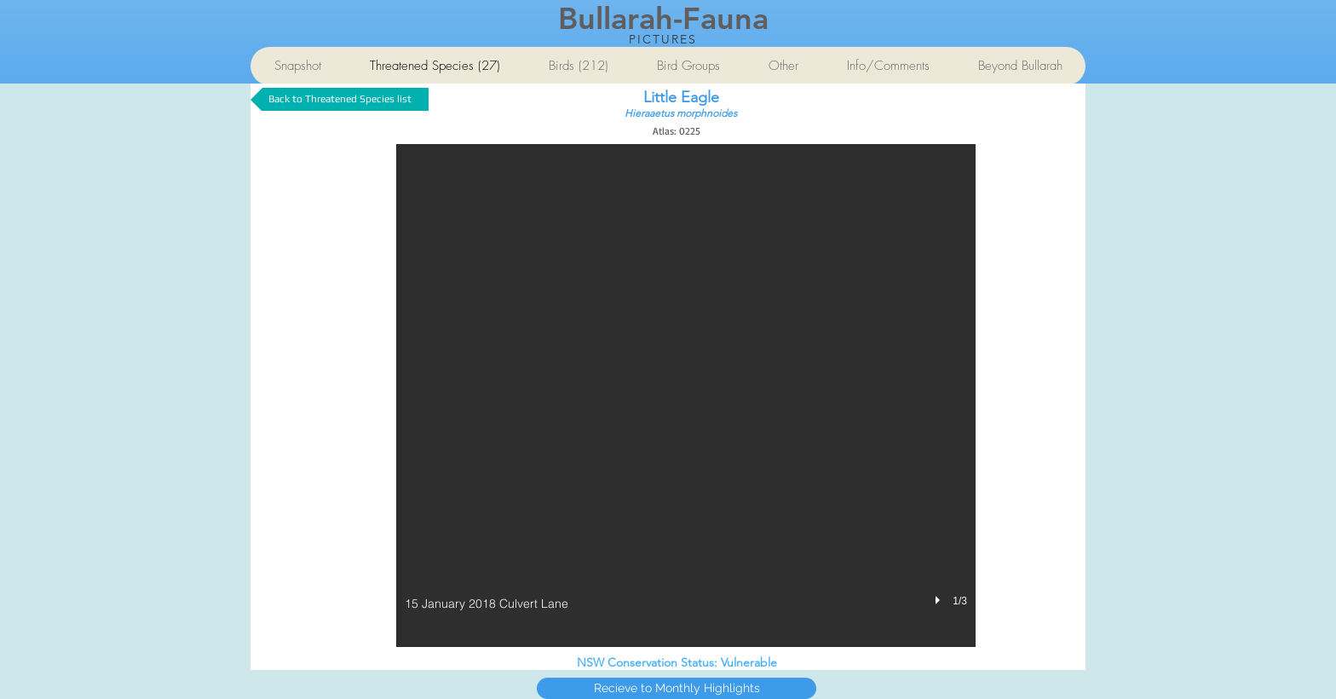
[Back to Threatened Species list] (339, 99)
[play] (939, 600)
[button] (686, 395)
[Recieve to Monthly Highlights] (676, 688)
